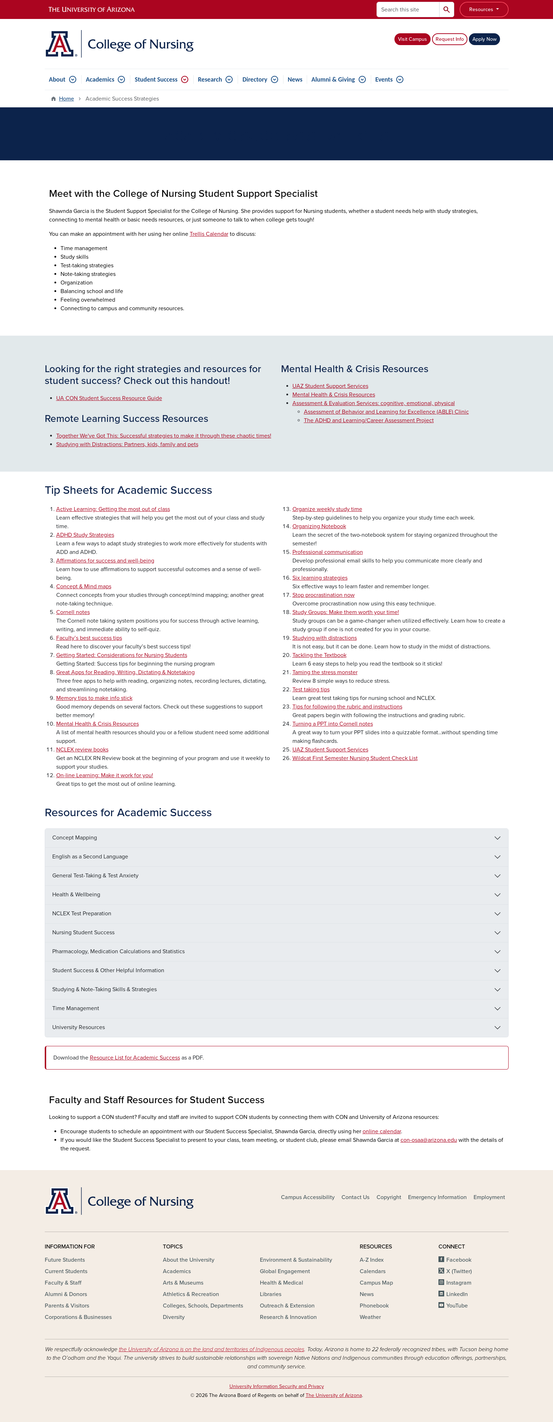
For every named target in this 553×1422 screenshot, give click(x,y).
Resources (482, 9)
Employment (489, 1197)
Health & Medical (281, 1282)
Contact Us (355, 1197)
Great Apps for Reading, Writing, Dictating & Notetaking (125, 672)
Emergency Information (437, 1197)
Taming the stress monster (325, 672)
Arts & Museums (183, 1282)
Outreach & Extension (287, 1305)
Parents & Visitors (67, 1305)
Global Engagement (285, 1271)
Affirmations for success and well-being (105, 560)
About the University (188, 1259)
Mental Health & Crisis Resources (333, 394)
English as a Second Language (90, 856)
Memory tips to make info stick (94, 698)
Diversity (174, 1317)
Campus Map (376, 1282)
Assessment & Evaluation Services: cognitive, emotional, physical (373, 403)
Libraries (270, 1294)
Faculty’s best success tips (89, 638)
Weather (370, 1317)
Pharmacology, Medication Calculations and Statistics (118, 951)
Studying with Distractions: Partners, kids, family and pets (127, 444)
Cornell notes (73, 612)
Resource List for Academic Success (135, 1057)
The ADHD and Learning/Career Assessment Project (369, 420)
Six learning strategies (320, 577)
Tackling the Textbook (319, 655)
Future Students (65, 1259)
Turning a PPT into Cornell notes (332, 723)
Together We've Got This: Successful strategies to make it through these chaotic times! (163, 435)
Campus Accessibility (308, 1197)
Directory (254, 79)
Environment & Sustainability (296, 1259)
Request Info (450, 39)
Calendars (372, 1271)
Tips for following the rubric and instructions (347, 706)
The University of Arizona (334, 1395)
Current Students (66, 1271)
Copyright (389, 1197)
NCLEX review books (82, 749)
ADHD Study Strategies (85, 535)
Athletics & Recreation (191, 1294)
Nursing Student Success (83, 932)
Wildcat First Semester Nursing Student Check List (355, 758)
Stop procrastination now (323, 595)
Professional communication (327, 552)
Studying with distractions (324, 638)
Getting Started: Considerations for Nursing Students (121, 655)
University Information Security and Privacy (276, 1386)
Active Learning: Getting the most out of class (113, 509)
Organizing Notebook (319, 526)
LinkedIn (457, 1294)
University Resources (78, 1027)
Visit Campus (412, 39)
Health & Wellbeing (76, 894)
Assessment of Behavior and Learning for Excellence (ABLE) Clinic (386, 411)
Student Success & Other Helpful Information (108, 970)
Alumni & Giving (333, 79)
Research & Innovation (288, 1317)
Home (66, 98)
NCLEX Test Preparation (81, 913)
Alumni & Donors (66, 1294)
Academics (100, 79)
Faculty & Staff (63, 1282)
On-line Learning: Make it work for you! (104, 775)
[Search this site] (408, 9)
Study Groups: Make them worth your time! (345, 612)
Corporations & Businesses (78, 1317)
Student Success (156, 79)
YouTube (457, 1305)
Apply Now (484, 39)
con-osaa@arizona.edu (429, 1140)
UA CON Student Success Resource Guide (109, 398)
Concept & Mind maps (83, 586)
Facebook (458, 1259)
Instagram (458, 1282)
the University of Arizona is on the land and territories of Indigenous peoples (211, 1349)
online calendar (382, 1131)
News (295, 79)
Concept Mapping (74, 837)
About (57, 79)
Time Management (75, 1008)
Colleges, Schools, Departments (203, 1305)
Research (210, 79)
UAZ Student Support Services (330, 386)
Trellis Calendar (209, 234)
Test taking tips (311, 689)
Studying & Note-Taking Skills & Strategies (104, 989)
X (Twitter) (459, 1271)
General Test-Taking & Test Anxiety (95, 875)
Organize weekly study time (327, 509)
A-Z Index (372, 1259)
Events (384, 79)
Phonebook (374, 1305)
